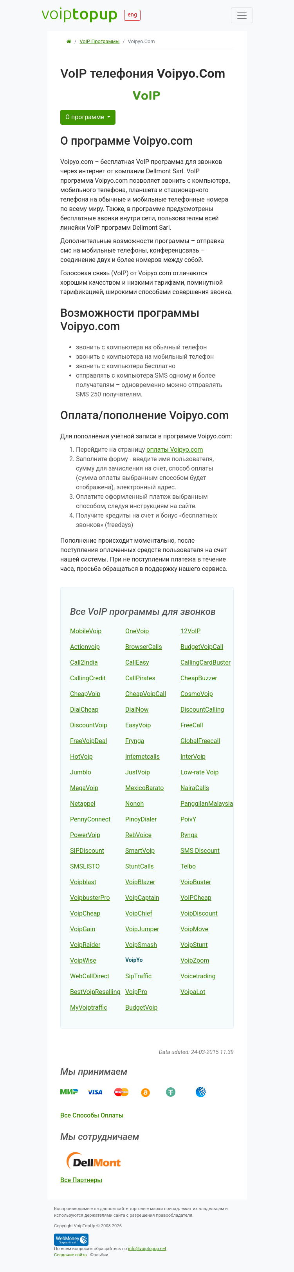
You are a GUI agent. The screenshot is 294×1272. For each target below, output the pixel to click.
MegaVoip (84, 788)
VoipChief (138, 913)
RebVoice (138, 835)
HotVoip (81, 756)
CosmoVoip (196, 694)
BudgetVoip (141, 1007)
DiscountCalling (202, 709)
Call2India (84, 662)
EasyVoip (138, 725)
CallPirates (140, 678)
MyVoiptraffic (88, 1007)
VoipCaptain (142, 897)
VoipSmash (141, 945)
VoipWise (83, 960)
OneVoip (137, 631)
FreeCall (191, 725)
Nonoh (134, 803)
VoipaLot (193, 992)
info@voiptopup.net (147, 1248)
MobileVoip (85, 631)
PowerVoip (85, 835)
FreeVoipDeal (88, 741)
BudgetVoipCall (201, 647)
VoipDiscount (199, 913)
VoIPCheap (195, 897)
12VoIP (190, 631)
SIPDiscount (87, 850)
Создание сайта (70, 1254)
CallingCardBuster (205, 662)
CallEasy (137, 662)
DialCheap (84, 709)
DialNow (137, 709)
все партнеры (81, 1180)
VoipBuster (195, 882)
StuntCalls (139, 866)
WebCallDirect (89, 976)
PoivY (188, 819)
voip (79, 13)
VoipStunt (193, 945)
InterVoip (193, 756)
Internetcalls (142, 756)
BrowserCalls (143, 647)
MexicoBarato (144, 788)
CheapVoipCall (145, 694)
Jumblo (80, 772)
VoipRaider (85, 945)
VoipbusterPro (90, 897)
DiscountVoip (88, 725)
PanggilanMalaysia (206, 803)
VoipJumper (142, 929)
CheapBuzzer (198, 678)
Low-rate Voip (199, 772)
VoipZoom (194, 960)
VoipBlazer (140, 882)
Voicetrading (197, 976)
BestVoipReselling (95, 992)
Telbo (188, 866)
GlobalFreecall (200, 741)
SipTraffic (138, 976)
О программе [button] (85, 117)
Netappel (82, 803)
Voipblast (83, 882)
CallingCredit (88, 678)
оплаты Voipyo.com (174, 449)
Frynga (134, 741)
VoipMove (194, 929)
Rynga (189, 835)
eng (132, 14)
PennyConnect (90, 819)
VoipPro (136, 992)
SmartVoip (140, 850)
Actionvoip (85, 647)
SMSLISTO (85, 866)
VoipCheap (85, 913)
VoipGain (82, 929)
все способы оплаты (92, 1115)
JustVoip (137, 772)
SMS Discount (200, 850)
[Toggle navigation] (242, 15)
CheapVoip (85, 694)
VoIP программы (99, 41)
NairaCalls (194, 788)
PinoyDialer (141, 819)
